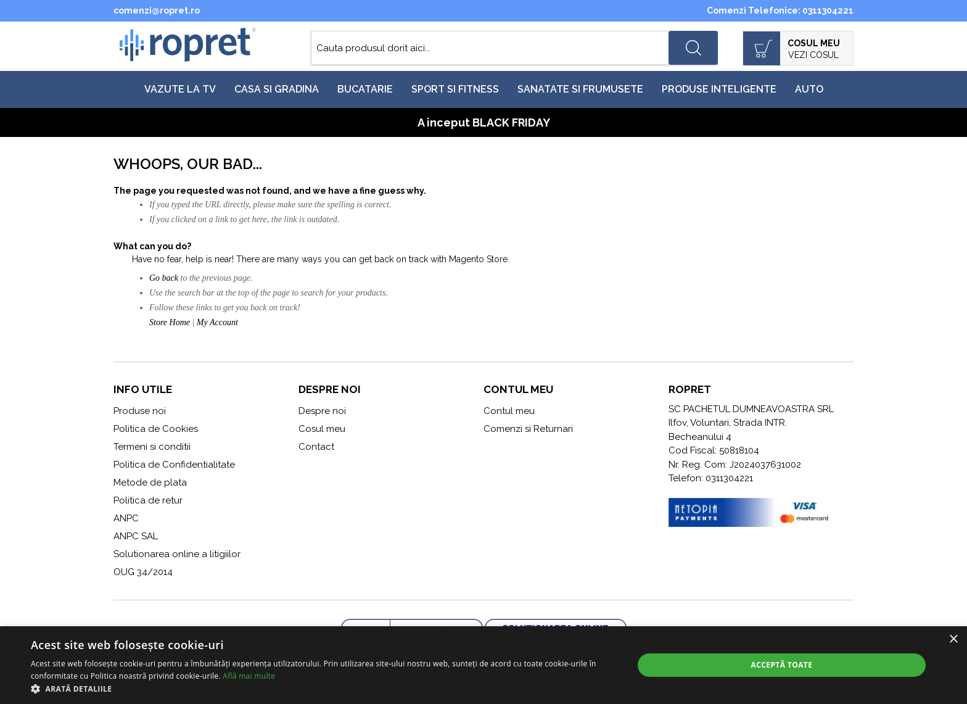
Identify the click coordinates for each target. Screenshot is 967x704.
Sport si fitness (455, 89)
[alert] (483, 665)
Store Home (169, 322)
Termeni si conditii (152, 446)
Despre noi (322, 410)
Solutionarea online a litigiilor (177, 554)
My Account (217, 322)
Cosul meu (321, 428)
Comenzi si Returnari (528, 428)
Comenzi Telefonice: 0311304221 (780, 10)
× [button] (953, 639)
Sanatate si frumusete (580, 89)
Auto (809, 89)
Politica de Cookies (155, 428)
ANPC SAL (135, 536)
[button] (323, 688)
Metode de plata (150, 482)
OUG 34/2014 (143, 572)
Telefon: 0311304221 (711, 478)
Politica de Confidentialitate (174, 464)
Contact (316, 446)
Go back (163, 278)
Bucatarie (365, 89)
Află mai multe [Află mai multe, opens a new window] (249, 676)
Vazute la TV (180, 89)
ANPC (126, 518)
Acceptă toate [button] (782, 665)
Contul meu (509, 410)
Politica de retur (148, 500)
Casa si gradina (276, 89)
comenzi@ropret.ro (156, 10)
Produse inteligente (719, 89)
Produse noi (139, 410)
